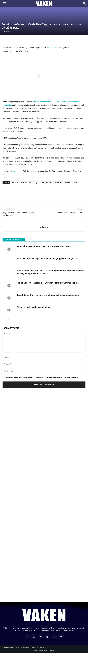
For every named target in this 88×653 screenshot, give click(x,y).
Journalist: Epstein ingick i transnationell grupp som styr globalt (47, 258)
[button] (4, 3)
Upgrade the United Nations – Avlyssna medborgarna (19, 213)
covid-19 (24, 183)
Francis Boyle (52, 47)
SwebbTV (68, 183)
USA (75, 183)
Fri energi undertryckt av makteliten (33, 307)
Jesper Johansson (47, 183)
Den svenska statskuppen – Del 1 (71, 212)
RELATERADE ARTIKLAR (13, 240)
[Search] (84, 3)
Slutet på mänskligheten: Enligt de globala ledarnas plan (43, 246)
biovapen (15, 183)
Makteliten (58, 183)
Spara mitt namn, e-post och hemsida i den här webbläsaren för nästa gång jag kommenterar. (41, 377)
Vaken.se (44, 227)
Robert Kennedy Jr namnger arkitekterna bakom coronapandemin (47, 295)
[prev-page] (4, 319)
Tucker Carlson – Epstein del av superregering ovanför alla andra (47, 283)
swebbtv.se (17, 171)
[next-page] (8, 319)
